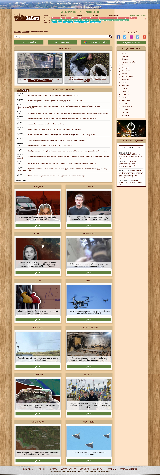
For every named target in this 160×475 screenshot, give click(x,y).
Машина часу (96, 22)
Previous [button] (16, 68)
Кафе (68, 18)
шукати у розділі (62, 42)
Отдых (124, 88)
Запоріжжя (56, 20)
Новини (25, 32)
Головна (17, 32)
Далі (37, 225)
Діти (63, 18)
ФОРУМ (63, 16)
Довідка (65, 20)
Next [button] (111, 68)
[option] (40, 68)
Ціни (60, 22)
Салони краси (124, 18)
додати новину (131, 42)
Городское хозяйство (39, 32)
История (125, 109)
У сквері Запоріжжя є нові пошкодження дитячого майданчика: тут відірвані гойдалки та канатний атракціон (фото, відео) (60, 107)
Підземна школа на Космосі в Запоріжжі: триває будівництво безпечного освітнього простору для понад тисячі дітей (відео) (62, 169)
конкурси (98, 469)
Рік (139, 148)
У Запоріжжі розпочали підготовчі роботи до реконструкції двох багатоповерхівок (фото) (62, 118)
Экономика (126, 71)
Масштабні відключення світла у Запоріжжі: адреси (47, 124)
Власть (124, 65)
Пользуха (77, 22)
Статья (124, 103)
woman (112, 469)
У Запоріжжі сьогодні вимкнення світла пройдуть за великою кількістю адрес (57, 176)
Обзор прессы (127, 106)
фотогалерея (68, 469)
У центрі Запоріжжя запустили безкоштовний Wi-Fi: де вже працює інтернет (56, 140)
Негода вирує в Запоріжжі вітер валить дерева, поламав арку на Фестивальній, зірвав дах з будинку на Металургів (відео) (131, 173)
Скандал (125, 59)
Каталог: (47, 18)
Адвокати (55, 18)
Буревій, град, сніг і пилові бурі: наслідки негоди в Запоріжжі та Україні (54, 129)
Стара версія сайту (138, 16)
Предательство (127, 100)
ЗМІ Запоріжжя (75, 20)
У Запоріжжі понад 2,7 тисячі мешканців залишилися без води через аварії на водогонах (61, 135)
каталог (84, 469)
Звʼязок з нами (128, 469)
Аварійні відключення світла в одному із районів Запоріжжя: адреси (53, 95)
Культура (125, 68)
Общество (125, 91)
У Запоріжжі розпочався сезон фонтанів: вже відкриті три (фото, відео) (55, 101)
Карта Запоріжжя (121, 20)
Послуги (134, 18)
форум (54, 469)
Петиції (86, 22)
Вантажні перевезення (108, 18)
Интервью (125, 112)
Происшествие (127, 77)
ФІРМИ (95, 16)
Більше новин (21, 180)
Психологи (94, 18)
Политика (125, 86)
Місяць (131, 148)
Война (124, 53)
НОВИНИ (47, 16)
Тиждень (123, 148)
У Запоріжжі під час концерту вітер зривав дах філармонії (50, 145)
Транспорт (94, 20)
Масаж (74, 18)
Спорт (124, 83)
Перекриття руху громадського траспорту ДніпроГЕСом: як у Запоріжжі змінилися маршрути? (63, 163)
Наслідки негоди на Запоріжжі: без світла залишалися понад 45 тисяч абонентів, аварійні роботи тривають (68, 151)
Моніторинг (68, 22)
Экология (125, 115)
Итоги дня (125, 94)
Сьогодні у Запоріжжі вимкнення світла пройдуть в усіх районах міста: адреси (130, 155)
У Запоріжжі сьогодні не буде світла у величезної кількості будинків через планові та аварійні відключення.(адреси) (63, 157)
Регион (124, 74)
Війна (54, 22)
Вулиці (85, 20)
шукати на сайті (29, 42)
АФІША (79, 16)
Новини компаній (106, 20)
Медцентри (83, 18)
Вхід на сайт (131, 32)
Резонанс (125, 56)
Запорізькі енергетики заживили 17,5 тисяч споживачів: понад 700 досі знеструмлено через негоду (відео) (68, 113)
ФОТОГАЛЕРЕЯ (114, 16)
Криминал (125, 97)
